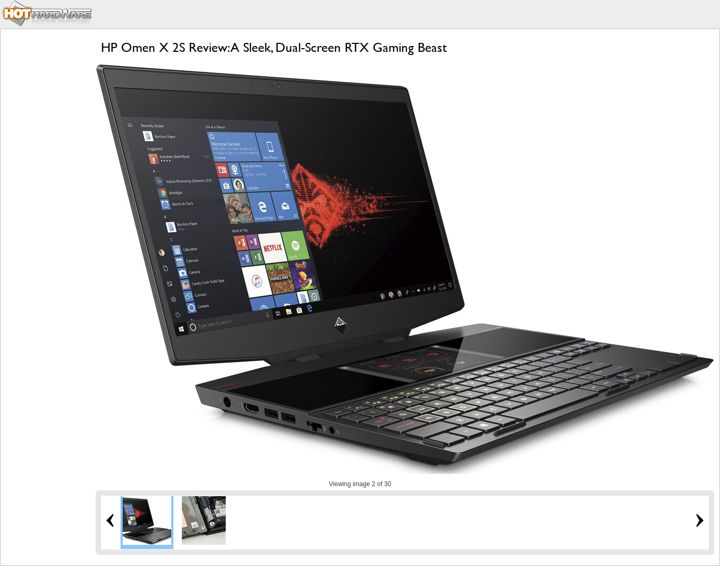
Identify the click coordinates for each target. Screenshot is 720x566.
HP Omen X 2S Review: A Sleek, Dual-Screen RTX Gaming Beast (274, 47)
